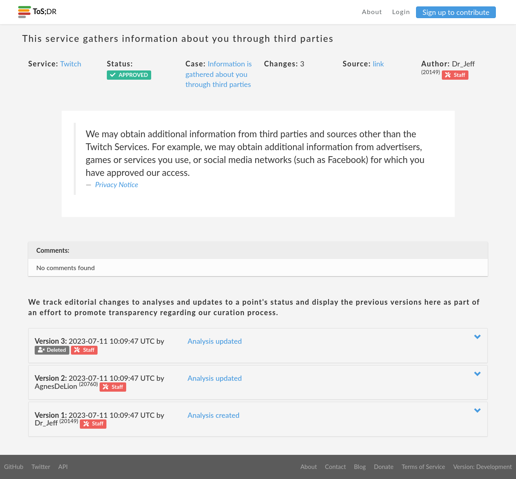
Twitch (70, 63)
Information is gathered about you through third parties (218, 74)
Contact (335, 466)
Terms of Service (423, 466)
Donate (383, 466)
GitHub (13, 466)
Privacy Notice (116, 184)
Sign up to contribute (455, 12)
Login (401, 11)
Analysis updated (214, 341)
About (372, 11)
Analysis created (213, 415)
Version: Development (482, 466)
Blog (360, 466)
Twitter (40, 466)
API (62, 466)
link (378, 63)
